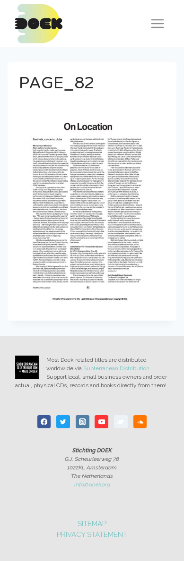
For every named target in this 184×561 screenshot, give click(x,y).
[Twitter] (63, 422)
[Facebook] (44, 422)
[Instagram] (82, 422)
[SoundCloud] (140, 422)
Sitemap (92, 523)
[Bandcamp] (121, 422)
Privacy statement (92, 534)
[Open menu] (157, 23)
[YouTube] (101, 422)
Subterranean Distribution (116, 368)
